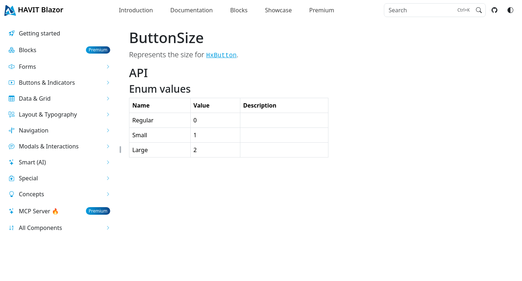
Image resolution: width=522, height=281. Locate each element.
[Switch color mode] (510, 10)
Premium (321, 10)
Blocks (239, 10)
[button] (59, 66)
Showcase (278, 10)
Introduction (136, 10)
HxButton (221, 55)
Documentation (191, 10)
